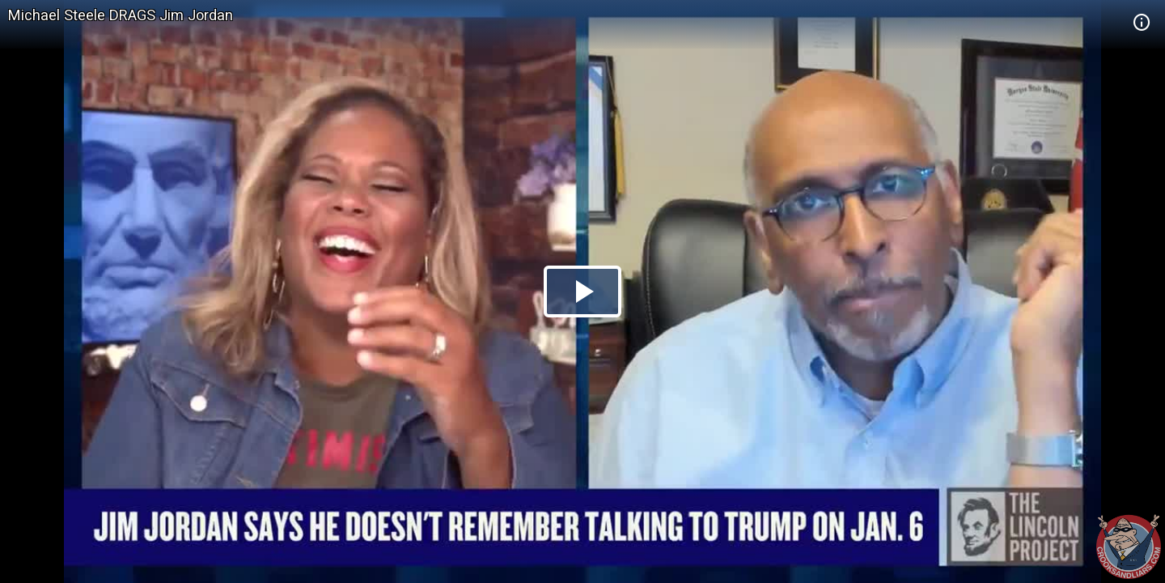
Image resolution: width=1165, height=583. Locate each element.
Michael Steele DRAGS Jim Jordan (120, 14)
